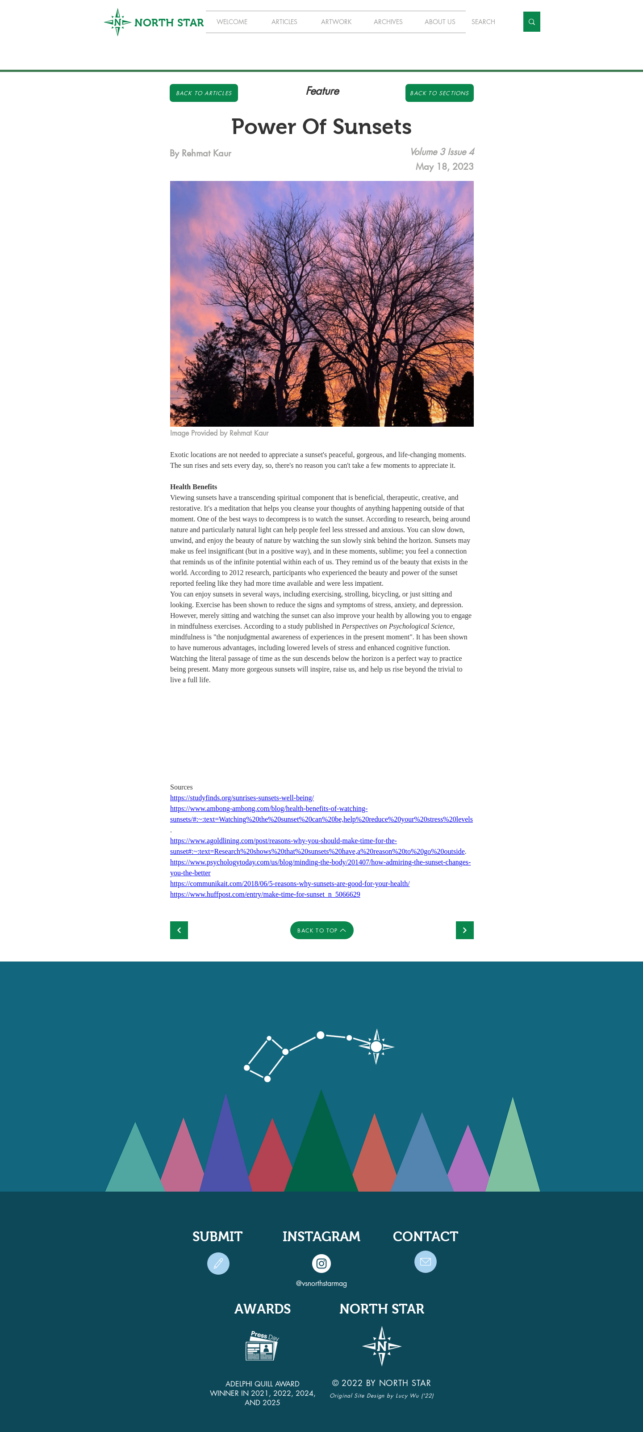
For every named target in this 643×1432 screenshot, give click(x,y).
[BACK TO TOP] (322, 930)
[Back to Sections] (439, 93)
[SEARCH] (488, 22)
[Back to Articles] (204, 93)
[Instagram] (321, 1263)
